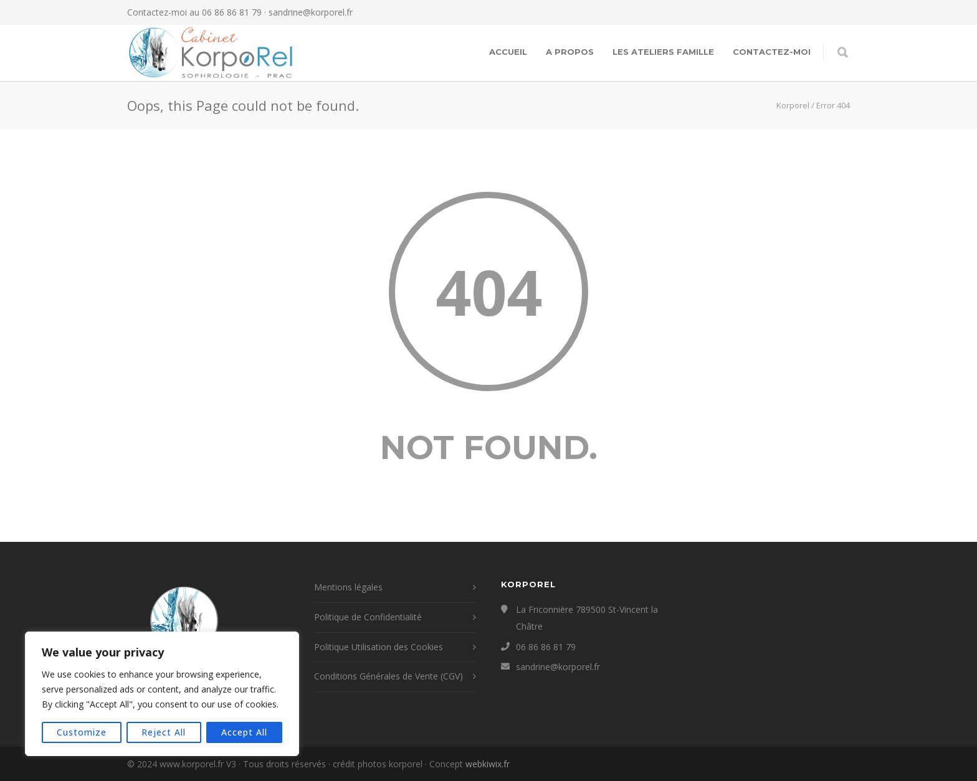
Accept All (244, 732)
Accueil (508, 52)
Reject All (163, 732)
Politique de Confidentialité (368, 617)
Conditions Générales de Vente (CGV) (388, 676)
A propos (570, 52)
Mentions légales (348, 587)
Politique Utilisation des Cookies (378, 647)
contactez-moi (772, 52)
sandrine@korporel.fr (311, 12)
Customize (82, 732)
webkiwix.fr (487, 764)
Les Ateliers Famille (663, 52)
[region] (162, 694)
